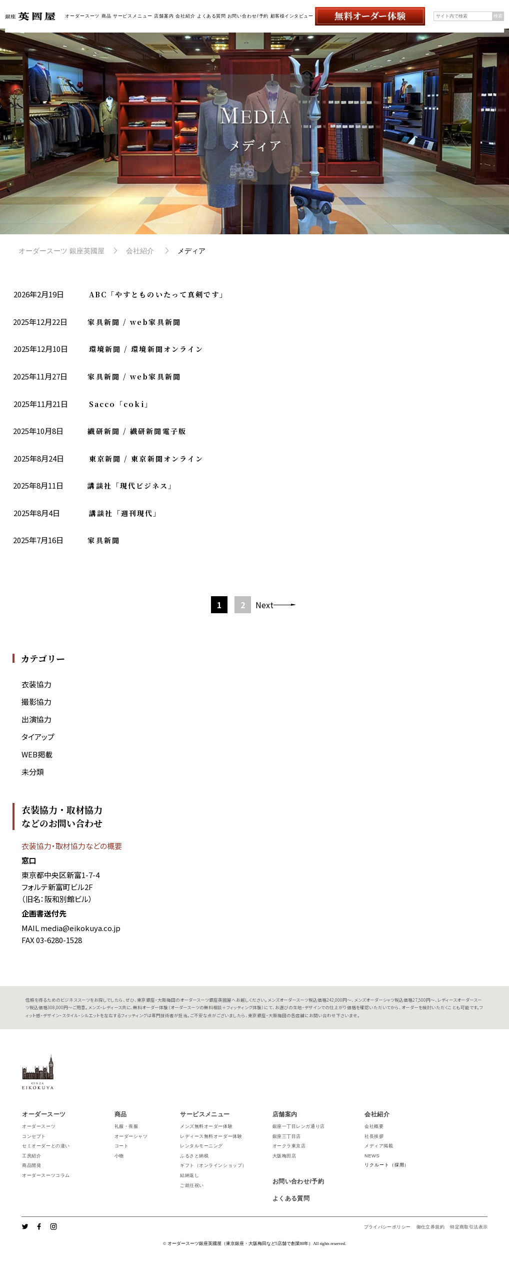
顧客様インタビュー (292, 16)
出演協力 (37, 719)
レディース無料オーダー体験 (211, 1136)
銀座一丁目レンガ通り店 (298, 1126)
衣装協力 (37, 684)
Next (265, 605)
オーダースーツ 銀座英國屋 (61, 251)
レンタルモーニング (201, 1145)
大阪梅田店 (284, 1155)
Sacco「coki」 (120, 404)
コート (121, 1145)
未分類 (33, 771)
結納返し (189, 1175)
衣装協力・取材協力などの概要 (72, 845)
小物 (119, 1155)
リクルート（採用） (386, 1164)
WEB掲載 (37, 754)
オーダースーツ (82, 16)
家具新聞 (104, 540)
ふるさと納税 (194, 1155)
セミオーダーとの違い (46, 1145)
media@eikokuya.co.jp (80, 928)
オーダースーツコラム (46, 1175)
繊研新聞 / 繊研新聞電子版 (137, 431)
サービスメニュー (132, 16)
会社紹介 (186, 16)
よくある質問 (211, 16)
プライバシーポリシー (387, 1226)
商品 (107, 16)
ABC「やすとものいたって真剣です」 (158, 294)
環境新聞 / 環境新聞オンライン (146, 349)
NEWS (372, 1155)
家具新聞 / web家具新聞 (134, 322)
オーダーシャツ (131, 1136)
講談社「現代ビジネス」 (132, 486)
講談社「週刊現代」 (125, 513)
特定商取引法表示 (469, 1226)
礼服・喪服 (126, 1126)
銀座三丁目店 (286, 1136)
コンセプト (34, 1136)
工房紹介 (31, 1155)
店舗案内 (164, 16)
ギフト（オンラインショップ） (213, 1165)
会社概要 (374, 1126)
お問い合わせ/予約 (248, 16)
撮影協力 (37, 701)
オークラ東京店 (289, 1145)
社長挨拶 (374, 1136)
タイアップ (38, 736)
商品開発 (31, 1165)
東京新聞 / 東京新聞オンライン (146, 459)
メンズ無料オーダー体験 (206, 1126)
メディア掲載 (378, 1145)
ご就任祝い (192, 1185)
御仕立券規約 (430, 1226)
